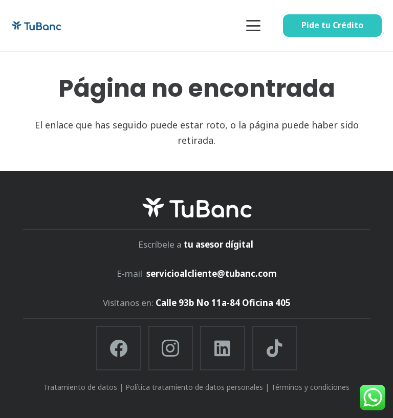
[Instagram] (170, 348)
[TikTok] (274, 348)
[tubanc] (36, 25)
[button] (253, 25)
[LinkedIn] (222, 348)
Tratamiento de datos (80, 387)
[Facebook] (118, 348)
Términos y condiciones (310, 387)
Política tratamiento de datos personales (194, 387)
